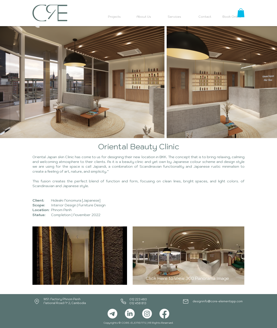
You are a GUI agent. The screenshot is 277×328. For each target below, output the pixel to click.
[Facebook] (164, 313)
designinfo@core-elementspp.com (218, 301)
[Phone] (123, 301)
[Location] (36, 301)
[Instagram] (147, 313)
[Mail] (185, 301)
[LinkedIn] (130, 313)
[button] (241, 12)
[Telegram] (112, 313)
